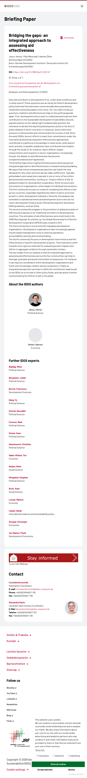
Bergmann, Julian (17, 377)
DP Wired (80, 774)
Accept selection (45, 769)
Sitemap (13, 669)
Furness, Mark (15, 422)
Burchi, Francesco (18, 388)
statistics (58, 755)
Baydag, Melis (15, 366)
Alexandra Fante (17, 602)
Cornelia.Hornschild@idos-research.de (34, 589)
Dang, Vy (13, 400)
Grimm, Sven (15, 433)
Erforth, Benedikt (17, 411)
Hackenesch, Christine (20, 444)
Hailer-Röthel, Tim (18, 455)
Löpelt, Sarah (15, 510)
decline (71, 769)
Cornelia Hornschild (18, 582)
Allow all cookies (58, 764)
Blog (10, 715)
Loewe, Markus (16, 499)
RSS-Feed (11, 709)
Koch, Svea (14, 488)
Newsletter (12, 704)
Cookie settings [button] (17, 769)
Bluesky (11, 687)
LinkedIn (12, 698)
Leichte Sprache (18, 651)
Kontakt (13, 641)
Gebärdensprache (19, 657)
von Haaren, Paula (17, 532)
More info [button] (39, 750)
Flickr (10, 721)
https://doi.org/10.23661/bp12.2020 (31, 72)
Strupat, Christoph (18, 521)
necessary (43, 755)
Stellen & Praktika (19, 634)
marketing (74, 755)
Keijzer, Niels (15, 466)
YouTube (12, 693)
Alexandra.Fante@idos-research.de (32, 609)
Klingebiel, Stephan (18, 477)
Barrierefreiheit (17, 663)
